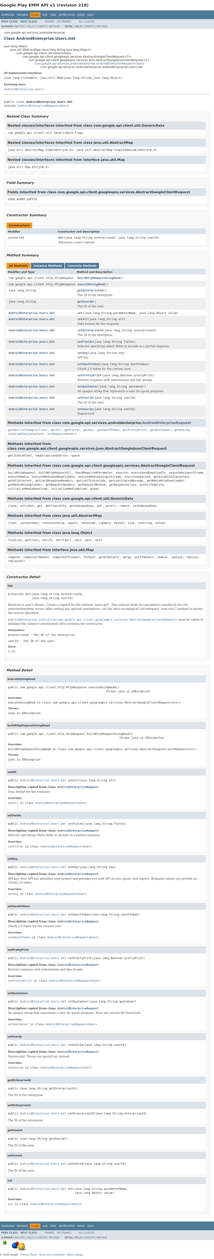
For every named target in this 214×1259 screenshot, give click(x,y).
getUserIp (182, 429)
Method (54, 26)
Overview (7, 14)
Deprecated (67, 14)
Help (90, 14)
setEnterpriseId (90, 330)
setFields (85, 341)
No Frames (64, 21)
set (80, 313)
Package (22, 14)
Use (45, 14)
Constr (41, 26)
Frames (50, 21)
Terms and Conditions (52, 1254)
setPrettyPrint (89, 375)
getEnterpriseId (90, 290)
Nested (19, 26)
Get (60, 237)
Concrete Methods (82, 265)
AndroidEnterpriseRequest (38, 105)
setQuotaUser (87, 386)
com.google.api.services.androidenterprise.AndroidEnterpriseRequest (84, 63)
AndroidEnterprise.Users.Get (32, 313)
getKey (88, 429)
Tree (53, 14)
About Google (75, 1254)
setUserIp (85, 409)
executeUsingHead (91, 284)
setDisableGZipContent (26, 434)
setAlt (82, 319)
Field (30, 26)
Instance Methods (47, 265)
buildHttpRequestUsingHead (98, 278)
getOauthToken (108, 429)
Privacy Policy (29, 1254)
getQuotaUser (160, 429)
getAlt (56, 429)
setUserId (85, 397)
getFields (72, 429)
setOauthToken (88, 364)
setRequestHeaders (61, 434)
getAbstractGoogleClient (27, 429)
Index (81, 14)
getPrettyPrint (135, 429)
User (139, 63)
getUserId (85, 301)
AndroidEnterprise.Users (23, 89)
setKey (82, 353)
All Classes (87, 21)
